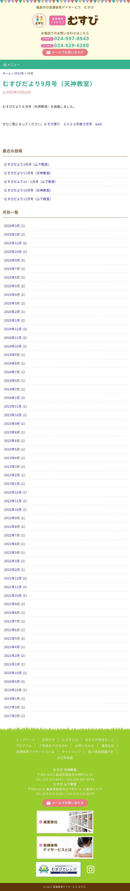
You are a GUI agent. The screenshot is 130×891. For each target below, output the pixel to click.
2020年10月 (13, 672)
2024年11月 (13, 337)
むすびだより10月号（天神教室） (28, 190)
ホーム (7, 73)
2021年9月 (12, 604)
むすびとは (70, 739)
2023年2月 (12, 475)
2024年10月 (13, 346)
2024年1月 (12, 397)
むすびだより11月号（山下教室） (28, 199)
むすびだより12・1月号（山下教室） (31, 181)
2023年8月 (12, 432)
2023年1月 (12, 483)
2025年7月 (12, 268)
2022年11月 (13, 501)
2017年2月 (12, 715)
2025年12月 (13, 243)
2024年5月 (12, 380)
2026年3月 (12, 225)
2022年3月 (12, 561)
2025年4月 (12, 294)
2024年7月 (12, 372)
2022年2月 (12, 569)
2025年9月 (12, 260)
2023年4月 (12, 458)
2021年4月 (12, 647)
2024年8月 (12, 363)
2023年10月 (13, 415)
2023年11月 (13, 406)
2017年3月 (12, 707)
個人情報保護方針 (101, 751)
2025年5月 (12, 286)
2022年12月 (13, 492)
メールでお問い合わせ (65, 52)
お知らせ (48, 739)
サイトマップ (71, 751)
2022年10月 (13, 509)
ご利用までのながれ (53, 745)
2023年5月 (12, 449)
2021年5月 (12, 638)
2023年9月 (12, 423)
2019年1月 (12, 698)
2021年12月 (13, 578)
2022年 (19, 73)
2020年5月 (12, 681)
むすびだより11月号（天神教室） (28, 173)
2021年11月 (13, 586)
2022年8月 (12, 526)
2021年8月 (12, 612)
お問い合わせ (84, 745)
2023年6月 (12, 440)
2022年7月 (12, 535)
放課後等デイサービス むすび (69, 887)
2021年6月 (12, 629)
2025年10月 (13, 251)
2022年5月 (12, 552)
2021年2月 (12, 655)
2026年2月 (12, 234)
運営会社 (107, 745)
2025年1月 (12, 320)
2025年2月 (12, 311)
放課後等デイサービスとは (35, 751)
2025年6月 (12, 277)
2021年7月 (12, 621)
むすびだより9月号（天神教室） (49, 83)
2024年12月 (13, 329)
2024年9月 (12, 354)
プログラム (24, 745)
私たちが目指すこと (99, 739)
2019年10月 (13, 690)
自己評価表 (65, 757)
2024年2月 (12, 389)
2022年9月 (12, 518)
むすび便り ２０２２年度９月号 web (73, 124)
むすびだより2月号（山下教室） (27, 164)
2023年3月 (12, 466)
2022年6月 (12, 544)
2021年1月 (12, 664)
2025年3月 (12, 303)
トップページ (25, 739)
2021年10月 (13, 595)
